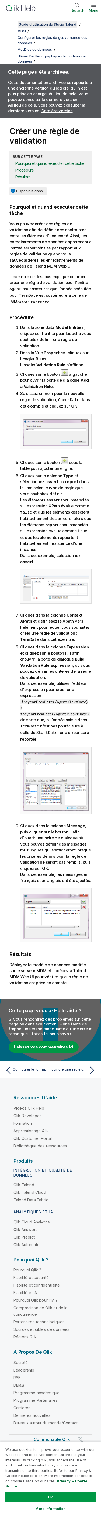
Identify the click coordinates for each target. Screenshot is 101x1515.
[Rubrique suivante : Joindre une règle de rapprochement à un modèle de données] (74, 1067)
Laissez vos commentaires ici (43, 1044)
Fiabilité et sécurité (31, 1275)
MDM (22, 31)
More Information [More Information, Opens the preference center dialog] (50, 1508)
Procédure (24, 170)
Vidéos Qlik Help (28, 1105)
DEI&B (18, 1382)
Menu (93, 10)
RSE (16, 1375)
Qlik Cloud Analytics (31, 1219)
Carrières (21, 1405)
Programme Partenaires (35, 1398)
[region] (50, 1478)
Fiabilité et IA (25, 1290)
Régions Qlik (25, 1334)
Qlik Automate (26, 1242)
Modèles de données (35, 49)
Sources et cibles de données (41, 1327)
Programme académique (36, 1390)
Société (20, 1360)
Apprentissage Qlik (31, 1128)
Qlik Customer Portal (32, 1136)
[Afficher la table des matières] (11, 24)
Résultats (23, 177)
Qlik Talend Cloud (29, 1190)
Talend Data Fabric (30, 1197)
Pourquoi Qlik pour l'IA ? (35, 1297)
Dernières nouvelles (32, 1413)
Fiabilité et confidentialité (36, 1282)
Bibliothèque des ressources (40, 1143)
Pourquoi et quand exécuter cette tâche (50, 163)
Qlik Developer (27, 1113)
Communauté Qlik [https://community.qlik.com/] (52, 1436)
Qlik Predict (24, 1234)
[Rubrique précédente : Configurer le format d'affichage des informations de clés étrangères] (27, 1067)
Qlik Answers (25, 1227)
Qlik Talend (23, 1182)
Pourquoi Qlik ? (27, 1267)
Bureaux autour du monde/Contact (45, 1420)
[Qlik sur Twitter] (80, 1436)
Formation (22, 1121)
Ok (50, 1497)
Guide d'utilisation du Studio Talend (47, 24)
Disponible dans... (30, 191)
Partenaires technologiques (39, 1319)
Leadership (23, 1367)
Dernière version (57, 110)
